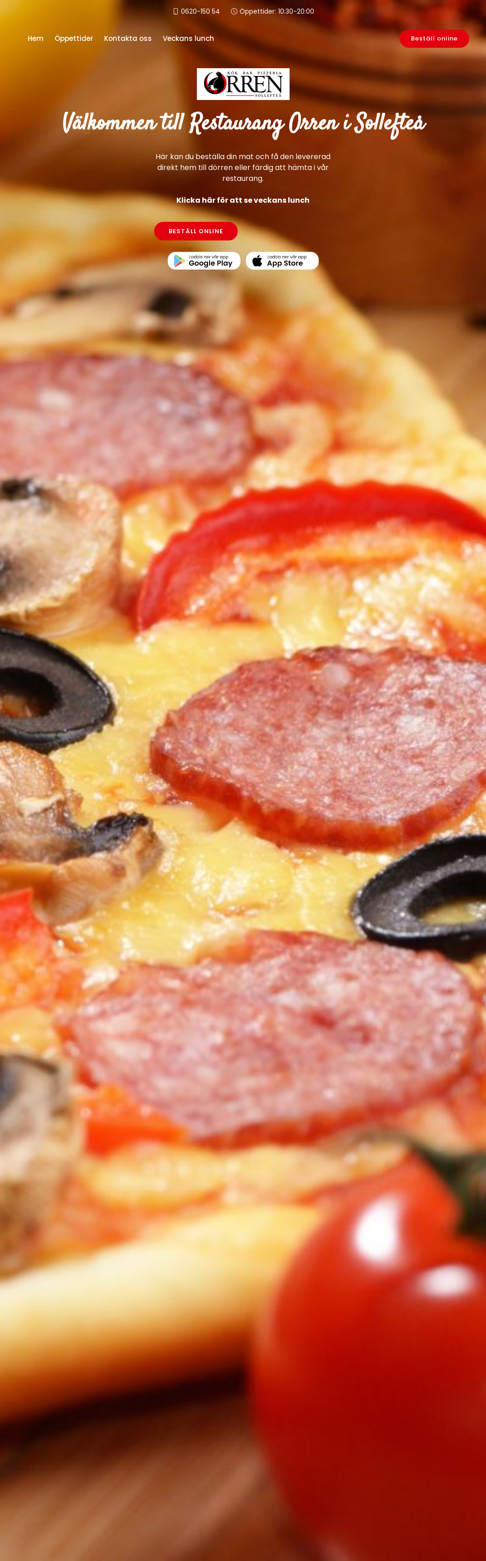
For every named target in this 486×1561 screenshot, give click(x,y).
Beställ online (434, 38)
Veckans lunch (188, 38)
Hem (36, 38)
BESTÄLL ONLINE (196, 231)
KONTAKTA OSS (290, 231)
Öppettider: (277, 11)
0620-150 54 (200, 11)
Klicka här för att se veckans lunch (243, 200)
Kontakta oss (128, 38)
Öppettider (74, 38)
